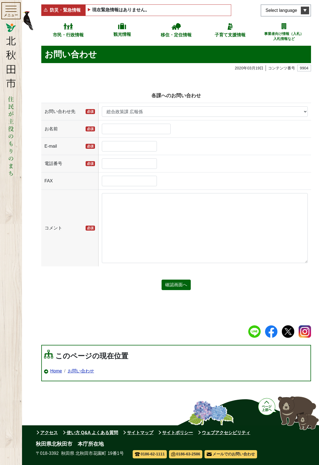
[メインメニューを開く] (11, 10)
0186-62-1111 (150, 454)
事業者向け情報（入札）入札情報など (284, 36)
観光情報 (122, 34)
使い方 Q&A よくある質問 (92, 432)
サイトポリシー (177, 432)
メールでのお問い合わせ (231, 454)
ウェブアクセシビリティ (226, 432)
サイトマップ (140, 432)
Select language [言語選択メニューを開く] (281, 10)
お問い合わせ (81, 371)
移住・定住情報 (176, 35)
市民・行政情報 (68, 35)
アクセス (49, 432)
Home (56, 371)
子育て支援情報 (230, 35)
